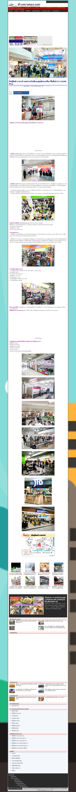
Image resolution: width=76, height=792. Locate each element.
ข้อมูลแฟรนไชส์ (11, 775)
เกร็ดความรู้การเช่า (16, 768)
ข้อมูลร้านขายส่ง (17, 780)
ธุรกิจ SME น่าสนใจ (46, 11)
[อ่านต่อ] (59, 608)
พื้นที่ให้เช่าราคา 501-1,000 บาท (19, 738)
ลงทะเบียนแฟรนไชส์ (18, 781)
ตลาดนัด (16, 11)
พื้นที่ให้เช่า (28, 11)
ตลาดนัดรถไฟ (15, 715)
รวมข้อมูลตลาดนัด (16, 755)
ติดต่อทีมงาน (11, 788)
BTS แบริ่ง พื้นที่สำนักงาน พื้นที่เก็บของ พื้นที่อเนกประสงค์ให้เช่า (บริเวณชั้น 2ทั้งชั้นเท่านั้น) (55, 627)
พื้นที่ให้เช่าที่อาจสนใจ (15, 619)
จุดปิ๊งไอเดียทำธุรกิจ (16, 765)
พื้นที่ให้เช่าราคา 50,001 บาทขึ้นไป (19, 748)
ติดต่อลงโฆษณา (18, 788)
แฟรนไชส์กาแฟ (15, 705)
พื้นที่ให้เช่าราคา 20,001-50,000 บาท (20, 745)
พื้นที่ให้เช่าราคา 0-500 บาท (18, 735)
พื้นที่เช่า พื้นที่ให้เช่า (16, 758)
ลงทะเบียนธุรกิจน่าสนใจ (21, 785)
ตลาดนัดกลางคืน (15, 718)
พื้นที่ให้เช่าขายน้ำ (16, 720)
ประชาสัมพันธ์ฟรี (55, 11)
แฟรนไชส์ (22, 11)
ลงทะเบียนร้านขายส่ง (24, 787)
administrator (26, 86)
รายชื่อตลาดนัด (13, 776)
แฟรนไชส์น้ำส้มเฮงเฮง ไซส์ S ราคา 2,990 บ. (54, 697)
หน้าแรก (11, 11)
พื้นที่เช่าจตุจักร (15, 723)
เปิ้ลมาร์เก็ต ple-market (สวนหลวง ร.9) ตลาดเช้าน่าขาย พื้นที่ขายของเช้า (55, 690)
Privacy (52, 788)
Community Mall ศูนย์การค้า (37, 86)
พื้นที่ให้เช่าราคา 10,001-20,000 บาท (20, 743)
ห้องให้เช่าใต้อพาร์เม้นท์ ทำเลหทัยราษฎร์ (54, 621)
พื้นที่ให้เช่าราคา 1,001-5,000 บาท (19, 740)
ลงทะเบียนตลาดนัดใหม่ (20, 783)
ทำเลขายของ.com (36, 788)
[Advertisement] (38, 24)
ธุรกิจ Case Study (14, 778)
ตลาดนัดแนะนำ (13, 682)
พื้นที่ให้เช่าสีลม (15, 728)
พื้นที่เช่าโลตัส (15, 711)
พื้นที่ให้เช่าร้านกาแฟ (16, 713)
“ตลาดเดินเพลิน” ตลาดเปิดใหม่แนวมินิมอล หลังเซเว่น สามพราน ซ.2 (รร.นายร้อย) (26, 690)
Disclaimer (44, 790)
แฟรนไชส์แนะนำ (14, 696)
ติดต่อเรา (14, 770)
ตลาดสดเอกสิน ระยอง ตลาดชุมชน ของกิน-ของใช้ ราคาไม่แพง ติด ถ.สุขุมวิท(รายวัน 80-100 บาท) (55, 685)
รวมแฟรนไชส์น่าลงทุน (17, 760)
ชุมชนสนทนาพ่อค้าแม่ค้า (17, 763)
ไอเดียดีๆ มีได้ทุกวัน (36, 11)
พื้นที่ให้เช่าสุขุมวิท (16, 725)
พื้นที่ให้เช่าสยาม (15, 730)
